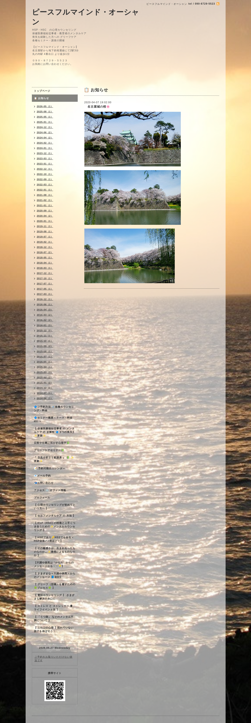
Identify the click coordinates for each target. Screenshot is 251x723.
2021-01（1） (45, 205)
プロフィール (42, 497)
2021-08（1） (45, 195)
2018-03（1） (45, 268)
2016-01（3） (45, 325)
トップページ (42, 90)
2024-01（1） (45, 148)
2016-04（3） (45, 309)
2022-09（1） (45, 179)
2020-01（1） (45, 221)
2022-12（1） (45, 169)
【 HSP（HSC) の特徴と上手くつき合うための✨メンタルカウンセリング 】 (55, 527)
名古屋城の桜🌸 (97, 106)
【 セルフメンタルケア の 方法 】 (54, 515)
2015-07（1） (45, 356)
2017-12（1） (45, 273)
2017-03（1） (45, 294)
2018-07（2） (45, 252)
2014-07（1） (45, 393)
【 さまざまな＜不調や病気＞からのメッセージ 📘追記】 (54, 575)
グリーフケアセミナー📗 (49, 450)
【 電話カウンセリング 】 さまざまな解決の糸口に (54, 597)
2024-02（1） (45, 143)
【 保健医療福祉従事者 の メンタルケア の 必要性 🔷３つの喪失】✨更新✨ (54, 432)
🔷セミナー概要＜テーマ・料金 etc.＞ (53, 419)
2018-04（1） (45, 263)
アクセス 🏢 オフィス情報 (50, 490)
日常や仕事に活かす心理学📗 (52, 442)
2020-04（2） (45, 216)
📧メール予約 (42, 475)
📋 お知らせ (43, 98)
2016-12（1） (45, 299)
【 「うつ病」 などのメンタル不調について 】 (54, 618)
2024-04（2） (45, 137)
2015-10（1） (45, 341)
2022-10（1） (45, 174)
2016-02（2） (45, 320)
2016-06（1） (45, 304)
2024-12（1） (45, 127)
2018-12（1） (45, 247)
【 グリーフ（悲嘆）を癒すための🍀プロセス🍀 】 (54, 586)
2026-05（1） (45, 106)
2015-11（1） (45, 335)
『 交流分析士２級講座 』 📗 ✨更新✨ (54, 459)
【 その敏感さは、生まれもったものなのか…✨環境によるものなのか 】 (54, 552)
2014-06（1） (45, 398)
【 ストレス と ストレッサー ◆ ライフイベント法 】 (53, 608)
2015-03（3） (45, 372)
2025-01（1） (45, 122)
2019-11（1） (45, 226)
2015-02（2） (45, 377)
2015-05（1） (45, 362)
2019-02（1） (45, 242)
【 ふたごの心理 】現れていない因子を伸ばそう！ (54, 629)
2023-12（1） (45, 153)
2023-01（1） (45, 163)
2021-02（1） (45, 200)
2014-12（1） (45, 388)
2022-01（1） (45, 190)
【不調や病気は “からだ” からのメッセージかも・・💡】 (54, 564)
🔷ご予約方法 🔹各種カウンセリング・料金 (54, 408)
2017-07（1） (45, 283)
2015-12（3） (45, 330)
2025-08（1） (45, 111)
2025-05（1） (45, 117)
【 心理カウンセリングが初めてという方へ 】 (54, 506)
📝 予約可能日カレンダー (49, 468)
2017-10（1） (45, 278)
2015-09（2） (45, 346)
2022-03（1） (45, 184)
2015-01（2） (45, 382)
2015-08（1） (45, 351)
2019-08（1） (45, 231)
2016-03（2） (45, 315)
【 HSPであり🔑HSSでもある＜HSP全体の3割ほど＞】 (54, 539)
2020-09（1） (45, 210)
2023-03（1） (45, 158)
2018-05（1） (45, 257)
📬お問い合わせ (44, 483)
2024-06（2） (45, 132)
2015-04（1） (45, 367)
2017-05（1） (45, 289)
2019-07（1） (45, 236)
